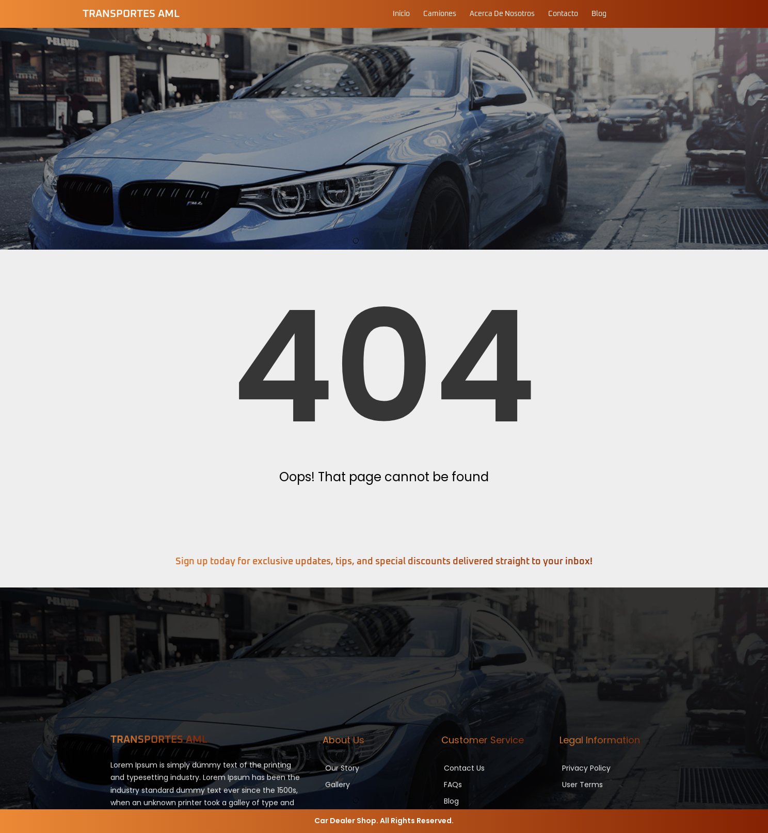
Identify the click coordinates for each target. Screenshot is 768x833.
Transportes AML (131, 14)
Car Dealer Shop (345, 820)
